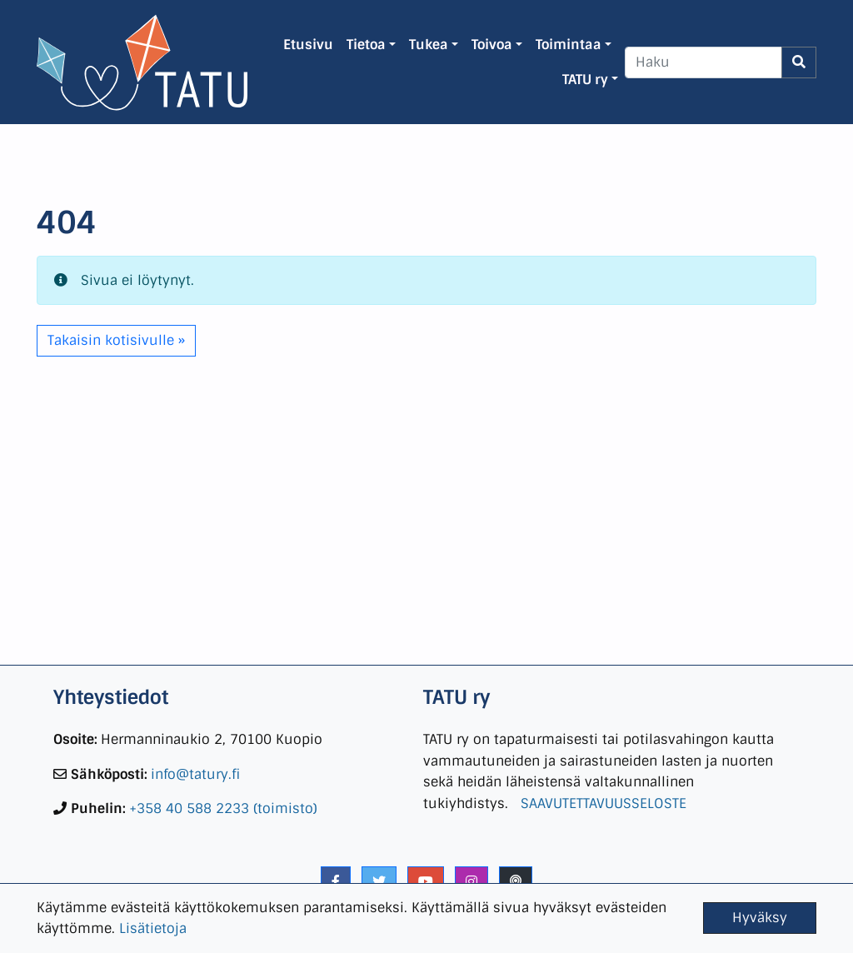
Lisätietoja (153, 928)
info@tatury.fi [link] (195, 774)
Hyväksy (759, 917)
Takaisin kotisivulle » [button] (116, 340)
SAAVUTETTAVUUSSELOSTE (603, 803)
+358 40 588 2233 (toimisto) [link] (223, 808)
